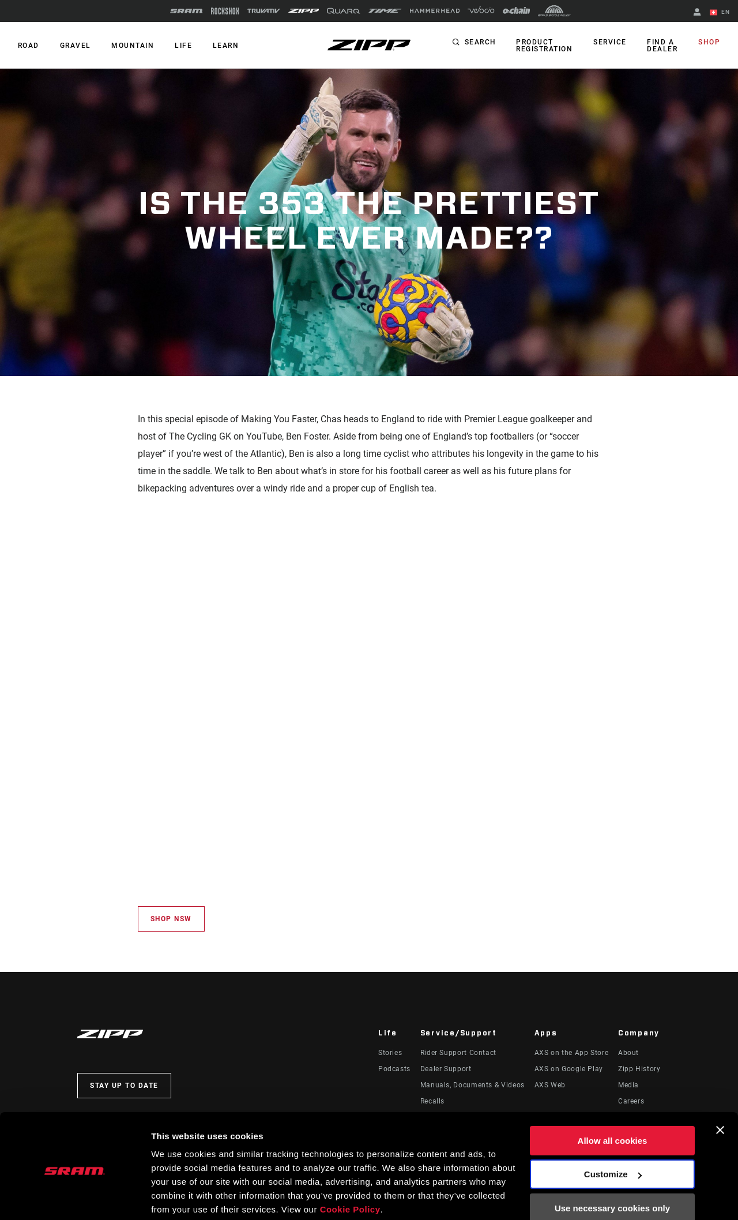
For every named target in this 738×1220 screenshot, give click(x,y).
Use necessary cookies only (612, 1164)
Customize (613, 1130)
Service (613, 43)
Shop (710, 43)
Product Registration (548, 45)
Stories (390, 1053)
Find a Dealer (664, 45)
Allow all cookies (612, 1097)
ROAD (28, 46)
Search (484, 43)
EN (720, 13)
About (628, 1053)
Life (180, 46)
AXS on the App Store (571, 1053)
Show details (178, 1197)
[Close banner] (720, 1086)
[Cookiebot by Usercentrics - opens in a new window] (74, 1197)
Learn (221, 46)
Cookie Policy (350, 1165)
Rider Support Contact (458, 1053)
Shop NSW (171, 919)
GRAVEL (73, 46)
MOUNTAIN (130, 46)
